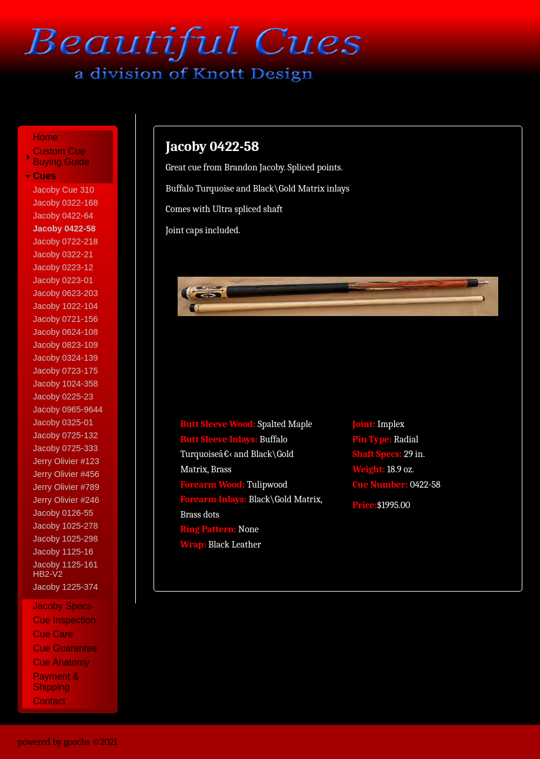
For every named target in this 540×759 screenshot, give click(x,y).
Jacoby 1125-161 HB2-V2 (65, 569)
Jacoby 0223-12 (63, 267)
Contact (49, 701)
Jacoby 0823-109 (65, 345)
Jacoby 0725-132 (65, 435)
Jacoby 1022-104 (65, 306)
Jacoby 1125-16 (63, 551)
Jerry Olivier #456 (66, 474)
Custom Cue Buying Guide (61, 156)
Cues (44, 176)
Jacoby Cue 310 (63, 189)
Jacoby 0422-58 (64, 228)
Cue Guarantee (65, 648)
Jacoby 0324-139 (65, 357)
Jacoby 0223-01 (63, 280)
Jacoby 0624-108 (65, 332)
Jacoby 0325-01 (63, 422)
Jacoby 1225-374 (65, 587)
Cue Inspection (64, 620)
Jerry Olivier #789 (66, 487)
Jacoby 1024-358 (65, 383)
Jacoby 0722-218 (65, 241)
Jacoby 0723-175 (65, 370)
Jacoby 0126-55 (63, 513)
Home (45, 137)
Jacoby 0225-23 (63, 396)
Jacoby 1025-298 (65, 538)
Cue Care (53, 634)
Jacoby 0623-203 (65, 293)
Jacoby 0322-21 (63, 254)
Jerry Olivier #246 (66, 500)
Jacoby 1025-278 (65, 525)
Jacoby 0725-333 (65, 448)
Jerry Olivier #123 (66, 461)
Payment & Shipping (56, 681)
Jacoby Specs (62, 606)
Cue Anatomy (61, 662)
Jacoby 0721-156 (65, 319)
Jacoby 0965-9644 (67, 409)
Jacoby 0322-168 (65, 202)
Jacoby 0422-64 (63, 215)
